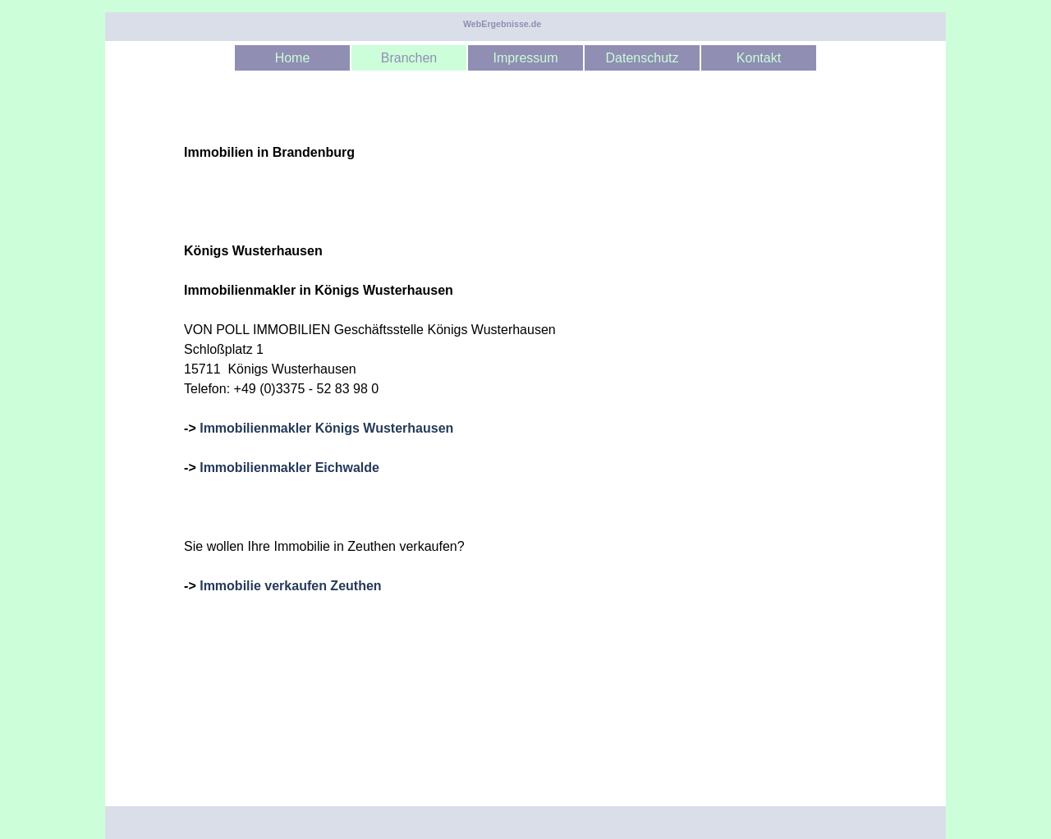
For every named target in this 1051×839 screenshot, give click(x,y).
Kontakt (759, 58)
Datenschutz (642, 58)
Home (292, 58)
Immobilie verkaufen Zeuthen (290, 586)
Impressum (525, 58)
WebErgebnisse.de (502, 24)
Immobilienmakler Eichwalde (289, 468)
